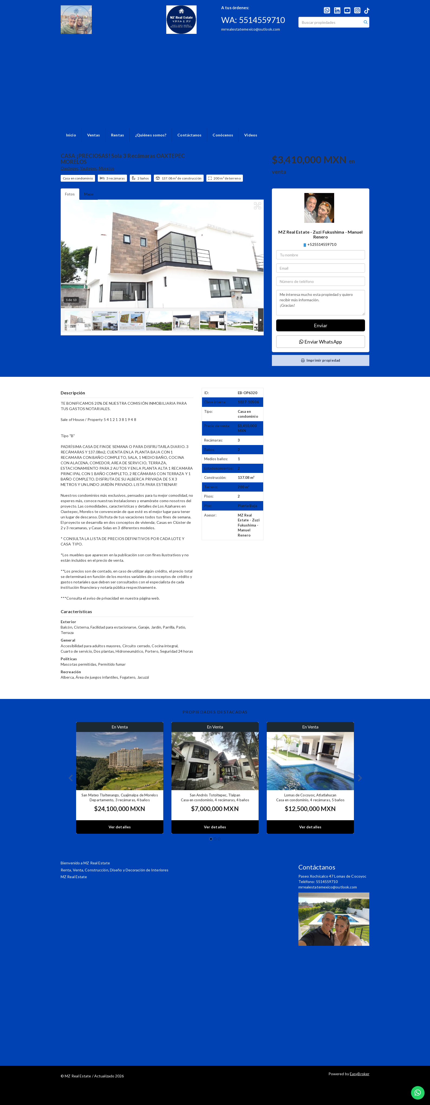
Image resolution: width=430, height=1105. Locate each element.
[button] (68, 778)
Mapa (88, 194)
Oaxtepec (70, 168)
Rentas (117, 135)
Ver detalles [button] (120, 827)
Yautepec (88, 168)
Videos (250, 135)
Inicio (71, 135)
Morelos (106, 168)
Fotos (70, 194)
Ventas (93, 135)
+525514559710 (321, 244)
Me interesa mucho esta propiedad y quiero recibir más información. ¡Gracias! (320, 302)
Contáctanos (189, 135)
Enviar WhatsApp (320, 342)
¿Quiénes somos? (151, 135)
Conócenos (223, 135)
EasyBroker (359, 1073)
